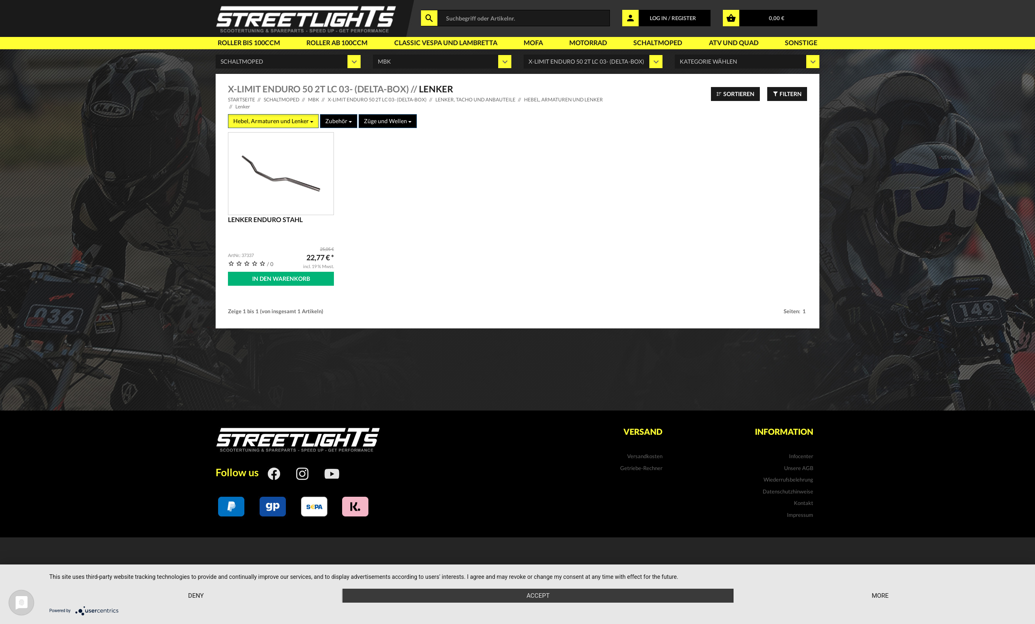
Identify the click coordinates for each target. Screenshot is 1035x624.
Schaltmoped (657, 42)
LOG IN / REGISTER (673, 18)
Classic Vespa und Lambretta (445, 42)
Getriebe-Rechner (641, 468)
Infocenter (801, 456)
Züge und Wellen (388, 120)
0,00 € (776, 18)
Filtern (787, 93)
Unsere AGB (798, 468)
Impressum (800, 515)
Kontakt (803, 503)
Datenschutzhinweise (788, 491)
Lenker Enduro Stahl (265, 219)
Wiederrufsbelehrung (788, 479)
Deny (196, 595)
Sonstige (801, 42)
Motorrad (588, 42)
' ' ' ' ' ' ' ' (593, 62)
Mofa (533, 42)
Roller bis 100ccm (249, 42)
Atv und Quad (734, 42)
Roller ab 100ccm (337, 42)
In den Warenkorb (281, 278)
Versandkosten (644, 456)
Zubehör (338, 120)
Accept (538, 595)
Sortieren (735, 93)
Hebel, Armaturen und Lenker (273, 120)
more (880, 595)
